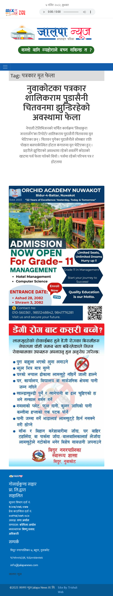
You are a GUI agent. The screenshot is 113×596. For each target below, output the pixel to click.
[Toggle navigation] (5, 67)
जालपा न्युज (15, 574)
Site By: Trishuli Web (67, 590)
